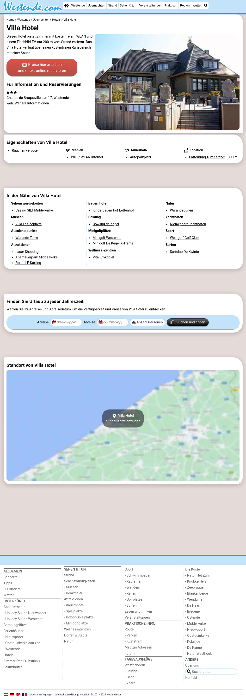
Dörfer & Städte (76, 635)
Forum (130, 653)
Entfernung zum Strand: (207, 157)
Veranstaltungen (150, 5)
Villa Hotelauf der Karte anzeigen (123, 418)
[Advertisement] (123, 175)
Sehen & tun (128, 5)
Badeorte (11, 577)
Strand (112, 5)
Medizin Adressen (138, 647)
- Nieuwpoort (13, 637)
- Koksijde (192, 642)
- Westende (12, 649)
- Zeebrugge (194, 587)
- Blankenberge (196, 593)
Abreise (90, 322)
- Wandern (132, 587)
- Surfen (130, 606)
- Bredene (192, 612)
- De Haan (192, 606)
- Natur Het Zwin (197, 575)
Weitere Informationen (32, 103)
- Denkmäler (73, 593)
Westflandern (135, 665)
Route (129, 629)
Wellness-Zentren (77, 629)
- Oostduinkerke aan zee (22, 643)
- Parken (131, 635)
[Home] (66, 5)
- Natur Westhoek (198, 654)
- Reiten (130, 593)
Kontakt (191, 678)
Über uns (192, 665)
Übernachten (96, 5)
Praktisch (171, 5)
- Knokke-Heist (196, 581)
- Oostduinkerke (197, 636)
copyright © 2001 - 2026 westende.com (101, 694)
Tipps (8, 583)
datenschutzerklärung (66, 694)
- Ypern (130, 683)
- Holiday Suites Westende (23, 619)
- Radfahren (133, 581)
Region (185, 5)
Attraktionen (73, 599)
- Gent (129, 677)
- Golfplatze (133, 599)
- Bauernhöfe (74, 605)
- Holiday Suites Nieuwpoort (25, 613)
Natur (68, 641)
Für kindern (12, 589)
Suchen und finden (188, 322)
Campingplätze (15, 625)
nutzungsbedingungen (40, 694)
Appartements (14, 607)
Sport (129, 569)
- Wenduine (193, 599)
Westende (78, 5)
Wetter (197, 5)
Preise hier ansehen (42, 68)
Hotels (9, 655)
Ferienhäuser (14, 631)
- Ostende (192, 618)
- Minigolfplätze (76, 623)
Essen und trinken (138, 612)
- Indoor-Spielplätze (79, 617)
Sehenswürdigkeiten (79, 581)
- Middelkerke (195, 624)
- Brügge (131, 671)
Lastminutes (13, 667)
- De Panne (193, 648)
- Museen (71, 587)
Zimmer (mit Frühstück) (22, 661)
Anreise (43, 322)
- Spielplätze (73, 611)
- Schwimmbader (138, 575)
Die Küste (192, 569)
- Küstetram (133, 641)
